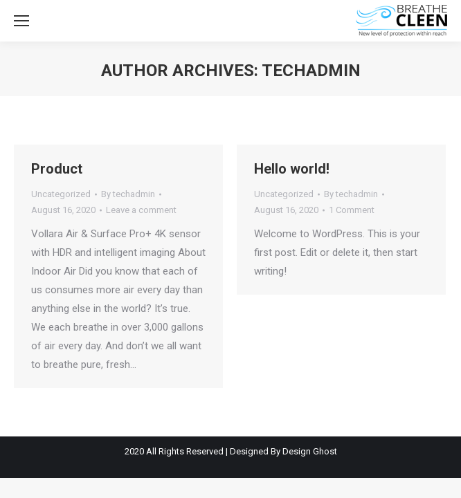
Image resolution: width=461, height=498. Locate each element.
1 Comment (351, 210)
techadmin (311, 70)
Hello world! (291, 168)
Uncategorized (61, 194)
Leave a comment (141, 210)
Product (56, 168)
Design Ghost (309, 451)
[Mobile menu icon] (21, 20)
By (128, 194)
